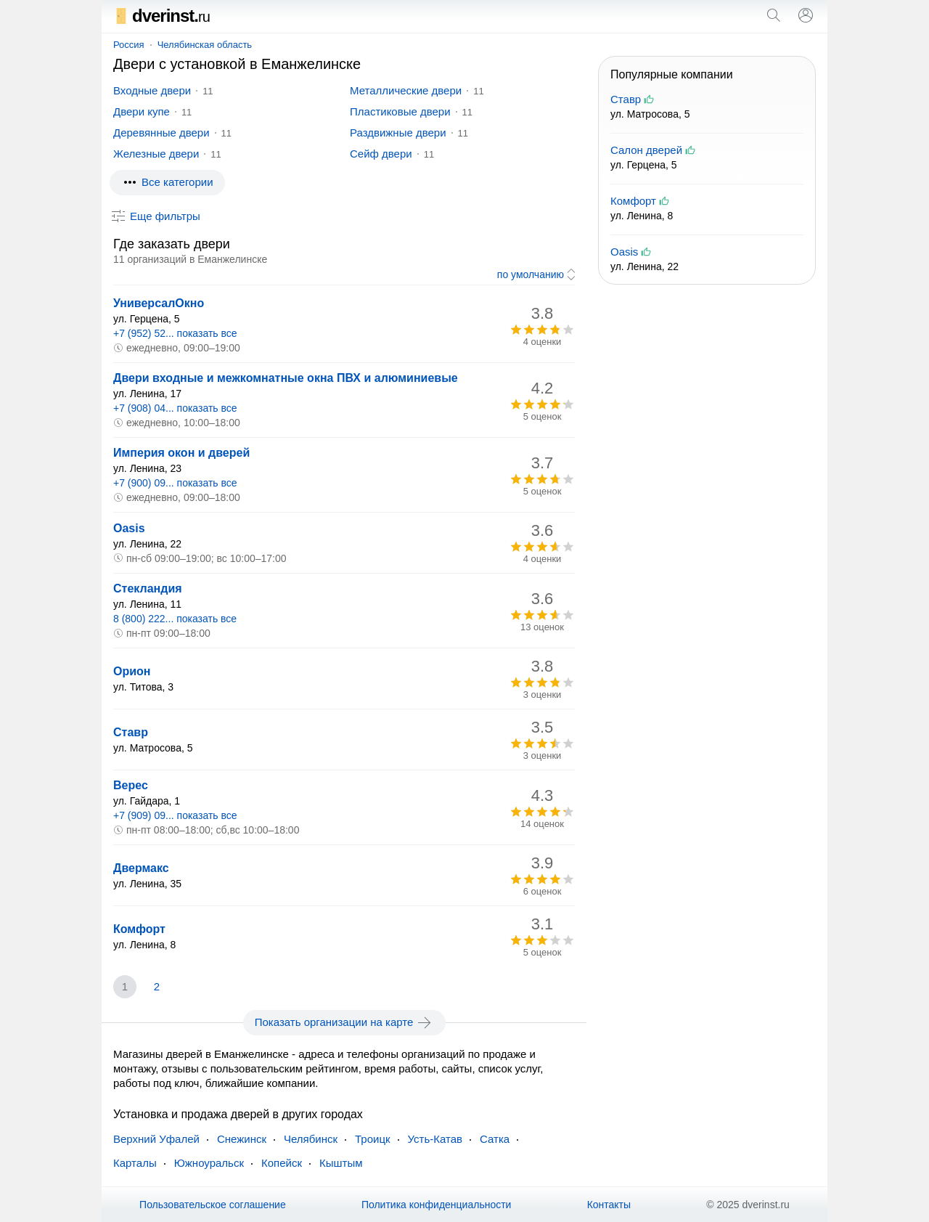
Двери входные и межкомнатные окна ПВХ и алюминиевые (285, 378)
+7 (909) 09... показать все (175, 815)
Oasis (129, 528)
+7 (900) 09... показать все (175, 483)
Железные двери (156, 153)
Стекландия (147, 588)
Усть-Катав (435, 1139)
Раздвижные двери (398, 132)
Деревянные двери (161, 132)
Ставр (130, 732)
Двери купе (141, 111)
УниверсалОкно (158, 303)
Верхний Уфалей (156, 1139)
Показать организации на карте (344, 1022)
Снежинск (241, 1139)
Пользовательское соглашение (212, 1204)
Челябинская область (204, 44)
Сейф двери (381, 153)
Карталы (135, 1163)
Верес (130, 785)
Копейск (281, 1163)
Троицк (372, 1139)
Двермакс (141, 868)
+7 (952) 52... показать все (175, 333)
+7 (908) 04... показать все (175, 408)
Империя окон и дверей (181, 453)
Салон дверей (646, 150)
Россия (128, 44)
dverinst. (161, 15)
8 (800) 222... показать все (175, 618)
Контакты (609, 1204)
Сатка (494, 1139)
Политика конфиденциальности (436, 1204)
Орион (132, 671)
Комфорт (139, 929)
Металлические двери (406, 90)
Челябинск (310, 1139)
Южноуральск (209, 1163)
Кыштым (341, 1163)
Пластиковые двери (400, 111)
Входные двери (152, 90)
